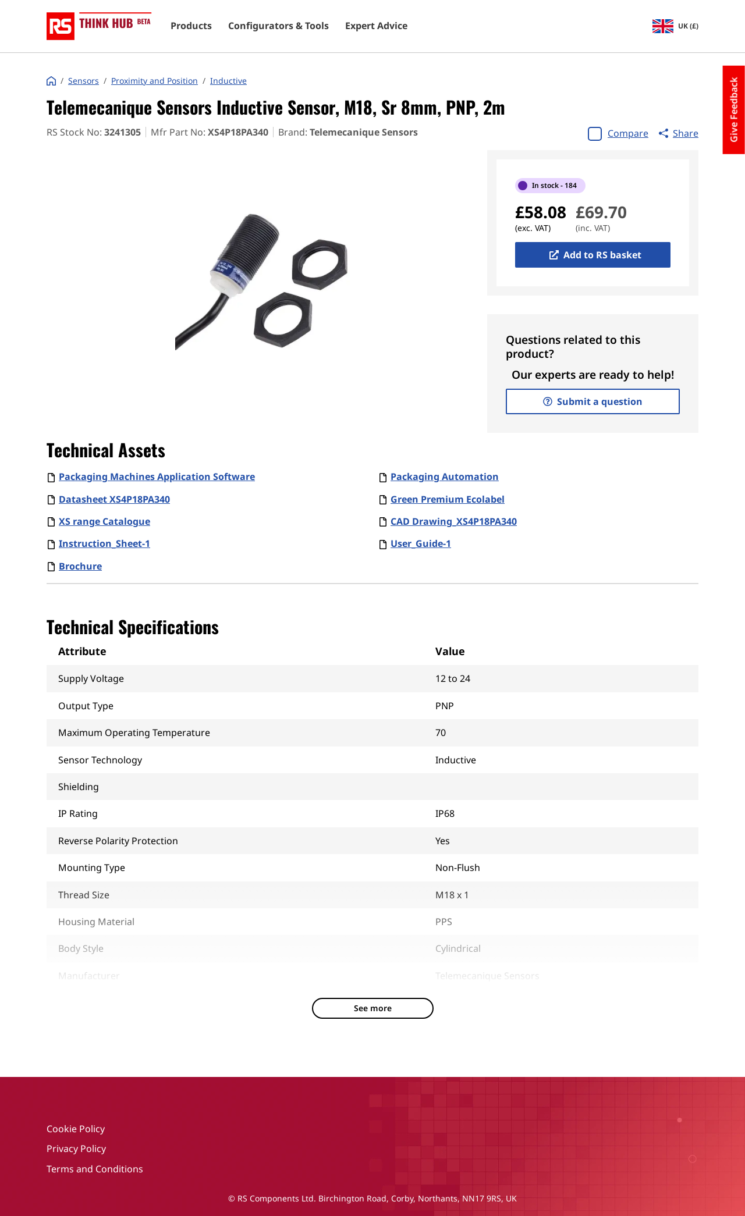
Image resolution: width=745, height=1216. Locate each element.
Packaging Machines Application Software (157, 476)
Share (678, 133)
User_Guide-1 (421, 543)
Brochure (80, 566)
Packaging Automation (445, 476)
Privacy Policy (76, 1148)
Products (191, 26)
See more (373, 1008)
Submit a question (593, 401)
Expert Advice (376, 26)
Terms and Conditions (95, 1169)
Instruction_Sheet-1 (104, 543)
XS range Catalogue (104, 521)
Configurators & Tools (278, 26)
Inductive (228, 81)
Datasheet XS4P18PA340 (114, 499)
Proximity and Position (154, 81)
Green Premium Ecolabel (448, 499)
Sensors (83, 81)
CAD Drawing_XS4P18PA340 (454, 521)
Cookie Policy (76, 1128)
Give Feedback (734, 110)
